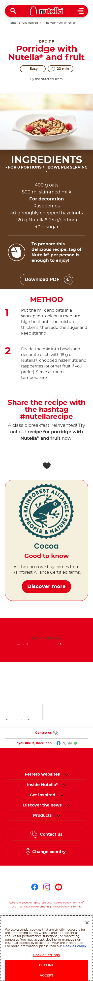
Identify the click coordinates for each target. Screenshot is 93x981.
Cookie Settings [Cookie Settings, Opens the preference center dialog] (46, 955)
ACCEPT (46, 975)
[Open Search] (13, 11)
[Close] (87, 922)
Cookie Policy (62, 902)
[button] (66, 774)
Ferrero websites (42, 774)
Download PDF (42, 279)
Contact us (43, 732)
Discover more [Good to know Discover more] (46, 579)
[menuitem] (42, 785)
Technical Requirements (34, 906)
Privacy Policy (60, 906)
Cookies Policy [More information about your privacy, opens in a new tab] (74, 946)
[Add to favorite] (46, 465)
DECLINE (46, 965)
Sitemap (76, 906)
